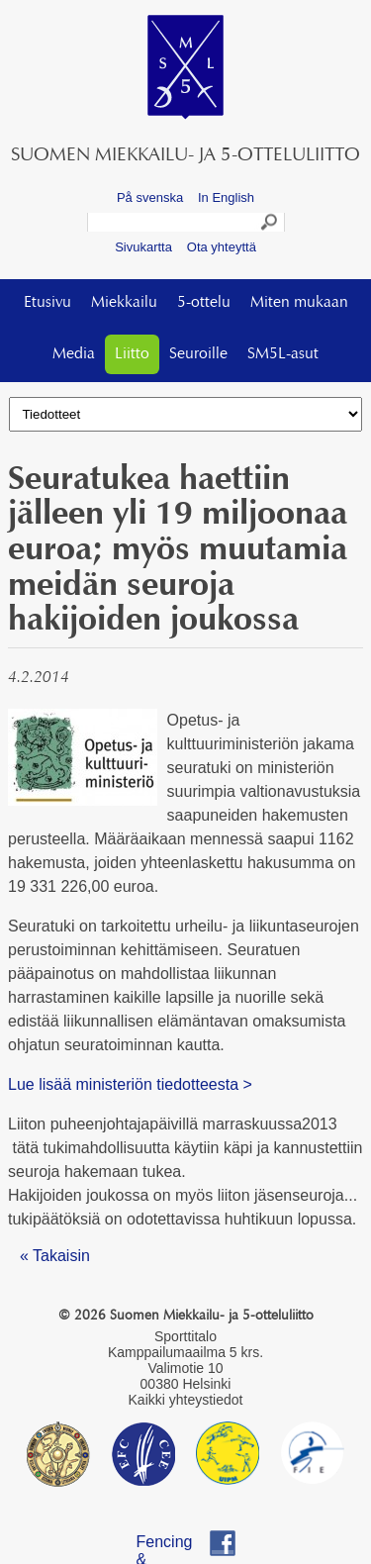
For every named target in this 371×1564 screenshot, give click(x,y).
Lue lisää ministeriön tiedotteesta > (130, 1084)
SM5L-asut (283, 354)
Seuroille (198, 354)
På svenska (150, 197)
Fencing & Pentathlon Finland (175, 1544)
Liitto (132, 354)
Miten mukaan (299, 303)
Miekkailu (124, 303)
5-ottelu (204, 303)
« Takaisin (55, 1255)
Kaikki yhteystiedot (186, 1400)
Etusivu (47, 303)
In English (226, 197)
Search (270, 225)
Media (73, 354)
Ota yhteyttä (221, 247)
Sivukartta (143, 247)
